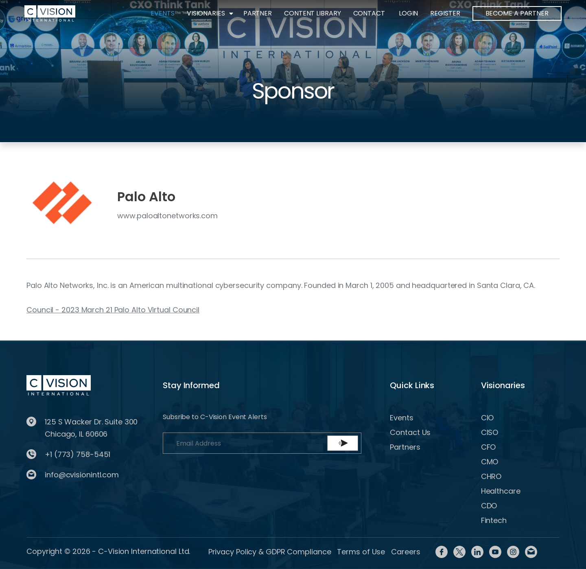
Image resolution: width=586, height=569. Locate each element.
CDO (489, 506)
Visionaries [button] (206, 13)
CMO (490, 462)
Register (445, 13)
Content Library (312, 13)
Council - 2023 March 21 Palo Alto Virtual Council (112, 310)
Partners (405, 447)
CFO (488, 447)
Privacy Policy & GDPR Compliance (269, 552)
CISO (490, 432)
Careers (405, 552)
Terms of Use (361, 552)
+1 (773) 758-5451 (77, 454)
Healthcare (500, 491)
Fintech (494, 520)
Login (408, 13)
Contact (369, 13)
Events (162, 13)
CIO (487, 418)
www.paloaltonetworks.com (167, 216)
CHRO (491, 476)
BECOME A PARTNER (517, 13)
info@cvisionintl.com (82, 475)
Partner (257, 13)
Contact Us (410, 432)
